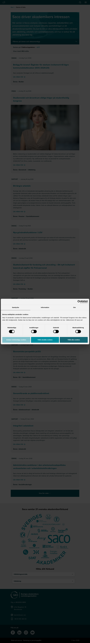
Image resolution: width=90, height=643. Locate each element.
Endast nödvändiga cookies (16, 340)
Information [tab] (45, 307)
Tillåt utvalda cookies (44, 340)
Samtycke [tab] (15, 307)
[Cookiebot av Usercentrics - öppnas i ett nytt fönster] (79, 301)
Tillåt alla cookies (74, 340)
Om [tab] (74, 307)
